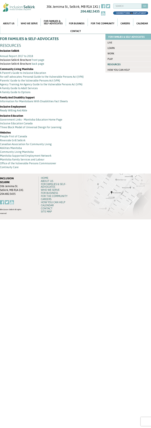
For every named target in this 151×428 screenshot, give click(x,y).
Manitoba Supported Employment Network (25, 155)
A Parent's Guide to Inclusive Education (23, 72)
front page (38, 59)
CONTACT (75, 31)
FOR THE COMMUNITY (102, 23)
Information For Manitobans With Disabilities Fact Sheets (34, 101)
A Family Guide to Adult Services (19, 88)
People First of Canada (13, 136)
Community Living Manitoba (17, 151)
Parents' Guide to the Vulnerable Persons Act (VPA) (30, 80)
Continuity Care (9, 167)
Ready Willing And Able (13, 110)
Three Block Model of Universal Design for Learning (30, 127)
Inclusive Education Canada (16, 123)
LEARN (111, 48)
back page (38, 63)
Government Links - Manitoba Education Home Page (31, 119)
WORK (110, 53)
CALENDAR (47, 205)
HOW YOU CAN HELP (118, 70)
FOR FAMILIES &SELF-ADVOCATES (53, 22)
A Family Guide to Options (15, 92)
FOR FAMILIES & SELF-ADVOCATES (126, 37)
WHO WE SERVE (29, 23)
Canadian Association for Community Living (26, 144)
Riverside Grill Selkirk (13, 140)
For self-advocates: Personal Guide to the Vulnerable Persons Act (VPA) (42, 76)
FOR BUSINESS (76, 23)
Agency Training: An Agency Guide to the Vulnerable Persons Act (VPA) (41, 84)
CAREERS (125, 23)
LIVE (109, 42)
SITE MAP (46, 211)
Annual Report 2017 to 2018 (16, 56)
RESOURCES (114, 64)
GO (144, 6)
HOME (44, 178)
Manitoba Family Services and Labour (22, 159)
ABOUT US (8, 23)
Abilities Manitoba (11, 148)
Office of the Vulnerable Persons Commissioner (28, 163)
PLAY (110, 59)
